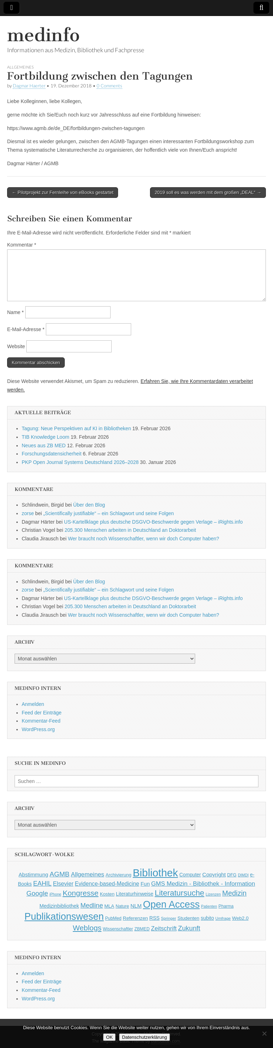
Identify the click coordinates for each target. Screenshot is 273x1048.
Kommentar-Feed (41, 721)
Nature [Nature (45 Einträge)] (122, 906)
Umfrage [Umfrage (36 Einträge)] (223, 918)
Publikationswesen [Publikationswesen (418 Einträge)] (64, 916)
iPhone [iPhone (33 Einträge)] (55, 894)
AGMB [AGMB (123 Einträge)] (60, 874)
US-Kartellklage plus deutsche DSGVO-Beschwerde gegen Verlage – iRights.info (153, 522)
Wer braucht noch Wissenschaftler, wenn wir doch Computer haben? (143, 538)
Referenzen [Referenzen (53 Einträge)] (135, 918)
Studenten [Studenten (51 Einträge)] (188, 918)
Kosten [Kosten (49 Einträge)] (107, 894)
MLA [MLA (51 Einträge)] (109, 906)
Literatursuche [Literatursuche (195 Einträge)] (179, 892)
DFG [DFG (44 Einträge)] (231, 875)
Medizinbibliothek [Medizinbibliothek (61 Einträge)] (59, 906)
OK (109, 1037)
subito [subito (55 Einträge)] (207, 918)
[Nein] (264, 1033)
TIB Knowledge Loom (45, 437)
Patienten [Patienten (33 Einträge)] (209, 906)
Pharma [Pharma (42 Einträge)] (226, 906)
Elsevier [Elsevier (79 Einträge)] (63, 883)
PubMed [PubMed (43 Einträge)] (113, 918)
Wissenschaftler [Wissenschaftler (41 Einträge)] (118, 929)
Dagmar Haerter (29, 85)
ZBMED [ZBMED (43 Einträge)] (142, 929)
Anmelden (33, 704)
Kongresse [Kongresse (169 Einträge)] (80, 893)
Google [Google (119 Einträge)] (37, 893)
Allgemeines (20, 67)
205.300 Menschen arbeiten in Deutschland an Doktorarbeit (130, 530)
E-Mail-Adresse (25, 329)
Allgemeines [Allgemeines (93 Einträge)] (87, 874)
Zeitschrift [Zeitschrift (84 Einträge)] (164, 928)
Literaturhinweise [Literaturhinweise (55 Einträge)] (134, 894)
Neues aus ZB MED (44, 445)
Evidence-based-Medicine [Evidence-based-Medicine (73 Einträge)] (107, 884)
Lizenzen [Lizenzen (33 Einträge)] (213, 894)
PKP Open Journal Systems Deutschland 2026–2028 (80, 462)
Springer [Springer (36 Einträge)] (168, 918)
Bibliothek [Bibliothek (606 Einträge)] (155, 873)
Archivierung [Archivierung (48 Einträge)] (119, 874)
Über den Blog (89, 505)
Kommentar (21, 245)
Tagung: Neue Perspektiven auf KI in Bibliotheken (76, 428)
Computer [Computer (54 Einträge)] (190, 874)
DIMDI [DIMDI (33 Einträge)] (243, 875)
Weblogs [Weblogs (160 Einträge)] (87, 928)
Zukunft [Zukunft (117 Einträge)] (189, 928)
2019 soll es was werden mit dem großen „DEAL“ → (208, 192)
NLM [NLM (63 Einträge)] (135, 906)
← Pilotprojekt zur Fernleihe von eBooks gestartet (62, 192)
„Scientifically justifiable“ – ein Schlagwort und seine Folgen (108, 513)
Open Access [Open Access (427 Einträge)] (171, 904)
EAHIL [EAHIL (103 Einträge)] (42, 883)
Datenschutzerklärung (144, 1037)
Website (16, 346)
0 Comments (109, 85)
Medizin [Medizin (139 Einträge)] (234, 893)
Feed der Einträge (41, 712)
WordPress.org (38, 729)
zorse (28, 513)
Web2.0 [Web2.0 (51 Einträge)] (240, 918)
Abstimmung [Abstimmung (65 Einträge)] (33, 874)
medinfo (43, 35)
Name (15, 312)
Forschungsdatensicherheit (51, 454)
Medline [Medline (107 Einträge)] (91, 905)
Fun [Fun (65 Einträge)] (145, 884)
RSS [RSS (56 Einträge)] (154, 918)
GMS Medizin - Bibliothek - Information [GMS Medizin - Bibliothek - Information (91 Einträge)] (203, 883)
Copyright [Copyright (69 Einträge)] (214, 874)
